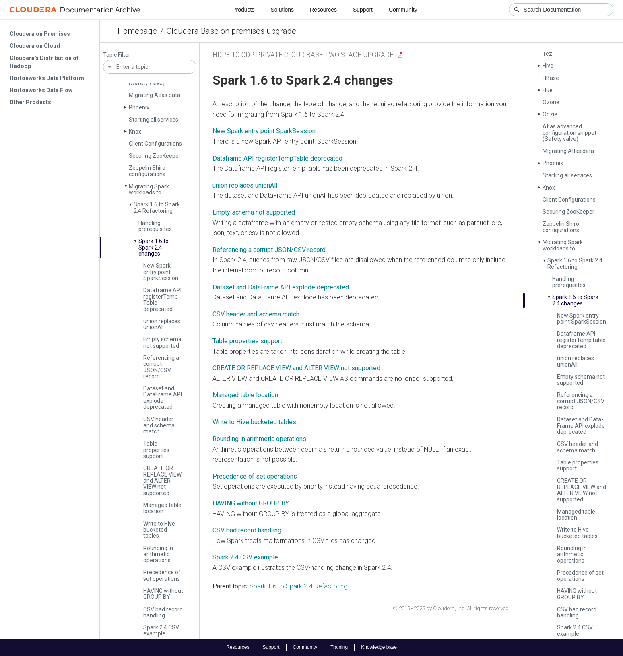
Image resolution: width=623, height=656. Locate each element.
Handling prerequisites (155, 226)
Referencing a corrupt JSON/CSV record (161, 367)
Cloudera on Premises (40, 34)
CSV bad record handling (163, 612)
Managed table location (162, 508)
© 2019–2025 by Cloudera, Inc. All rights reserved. (451, 608)
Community (403, 9)
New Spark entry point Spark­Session (160, 271)
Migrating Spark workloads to (149, 189)
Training (339, 647)
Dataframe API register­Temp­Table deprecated (162, 299)
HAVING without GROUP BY (163, 594)
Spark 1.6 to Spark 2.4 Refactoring (157, 207)
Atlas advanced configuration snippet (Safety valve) (569, 132)
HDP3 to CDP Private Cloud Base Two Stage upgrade (303, 54)
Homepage (137, 31)
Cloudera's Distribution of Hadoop (44, 62)
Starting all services (153, 119)
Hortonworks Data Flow (41, 90)
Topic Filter (116, 55)
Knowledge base (379, 647)
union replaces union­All (161, 324)
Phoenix (139, 107)
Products (243, 9)
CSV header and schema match (159, 425)
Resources (323, 9)
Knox (135, 131)
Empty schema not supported (162, 342)
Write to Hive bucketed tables (159, 529)
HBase (551, 78)
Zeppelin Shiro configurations (147, 171)
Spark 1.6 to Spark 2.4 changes (153, 247)
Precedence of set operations (162, 575)
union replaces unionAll (244, 185)
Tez (547, 53)
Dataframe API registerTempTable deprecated (277, 158)
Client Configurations (155, 143)
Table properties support (156, 449)
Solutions (282, 9)
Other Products (30, 102)
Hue (548, 90)
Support (363, 9)
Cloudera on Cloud (35, 46)
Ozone (551, 102)
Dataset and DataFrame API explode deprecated (280, 287)
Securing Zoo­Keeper (155, 156)
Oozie (550, 114)
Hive (548, 65)
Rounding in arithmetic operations (158, 554)
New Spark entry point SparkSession (264, 131)
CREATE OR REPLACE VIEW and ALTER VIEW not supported (162, 480)
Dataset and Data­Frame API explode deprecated (162, 397)
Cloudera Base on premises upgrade (231, 31)
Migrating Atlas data (154, 95)
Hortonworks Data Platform (47, 78)
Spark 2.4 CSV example (161, 630)
